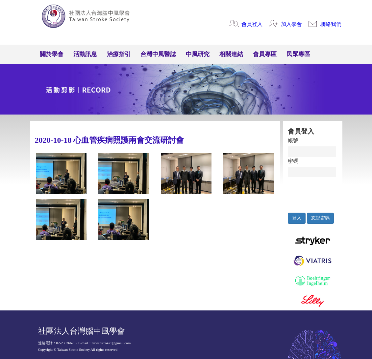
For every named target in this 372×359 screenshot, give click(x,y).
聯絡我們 (330, 24)
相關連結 (231, 54)
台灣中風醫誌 (158, 54)
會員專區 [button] (265, 54)
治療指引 (119, 54)
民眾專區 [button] (298, 54)
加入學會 (291, 24)
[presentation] (318, 193)
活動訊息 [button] (85, 54)
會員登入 (251, 24)
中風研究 (198, 54)
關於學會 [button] (51, 54)
